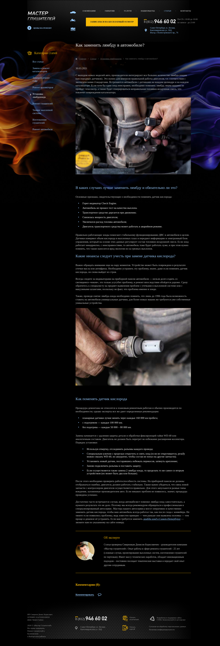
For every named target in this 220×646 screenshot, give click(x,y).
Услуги (128, 11)
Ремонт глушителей (43, 103)
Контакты (185, 11)
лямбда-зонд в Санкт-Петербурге (162, 519)
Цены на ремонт (42, 28)
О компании (89, 11)
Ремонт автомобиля (43, 129)
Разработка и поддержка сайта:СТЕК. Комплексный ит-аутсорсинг (171, 619)
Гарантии (109, 11)
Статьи (167, 11)
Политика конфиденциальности (162, 629)
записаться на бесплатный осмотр (112, 22)
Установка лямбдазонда (111, 59)
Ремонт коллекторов (43, 87)
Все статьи (38, 61)
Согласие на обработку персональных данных (167, 626)
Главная (82, 59)
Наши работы (148, 11)
